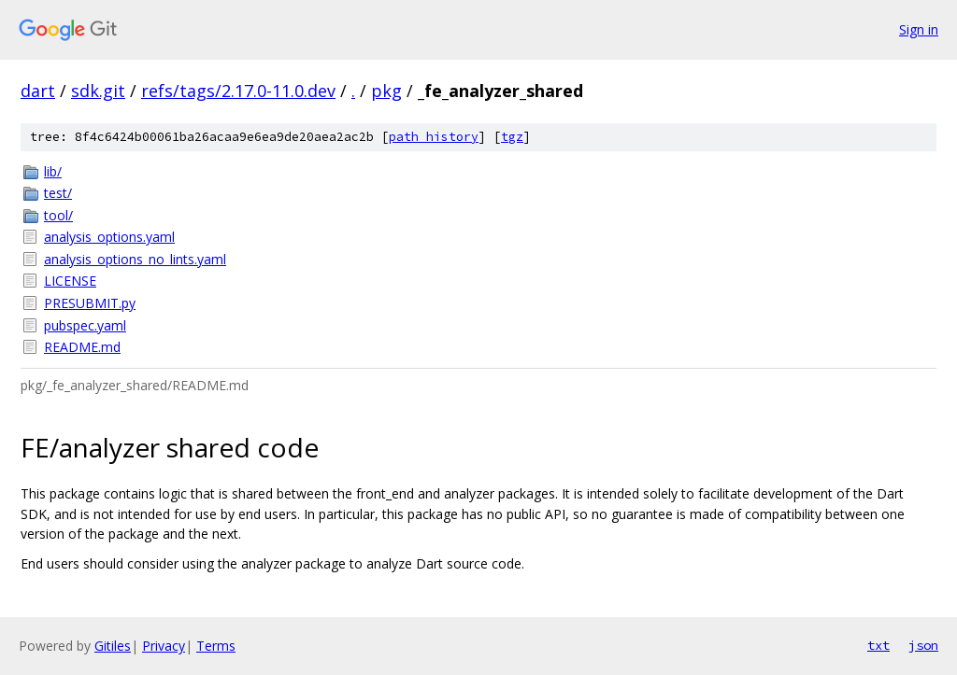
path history (433, 137)
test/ (58, 193)
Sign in (918, 29)
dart (38, 90)
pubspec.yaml (85, 325)
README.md (82, 347)
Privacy (163, 645)
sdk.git (98, 90)
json (923, 645)
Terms (216, 645)
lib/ (53, 171)
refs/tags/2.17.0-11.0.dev (238, 90)
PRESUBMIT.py (90, 303)
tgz (512, 137)
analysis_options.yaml (109, 237)
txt (878, 645)
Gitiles (112, 645)
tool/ (58, 215)
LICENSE (70, 280)
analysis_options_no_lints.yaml (135, 259)
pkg (386, 90)
